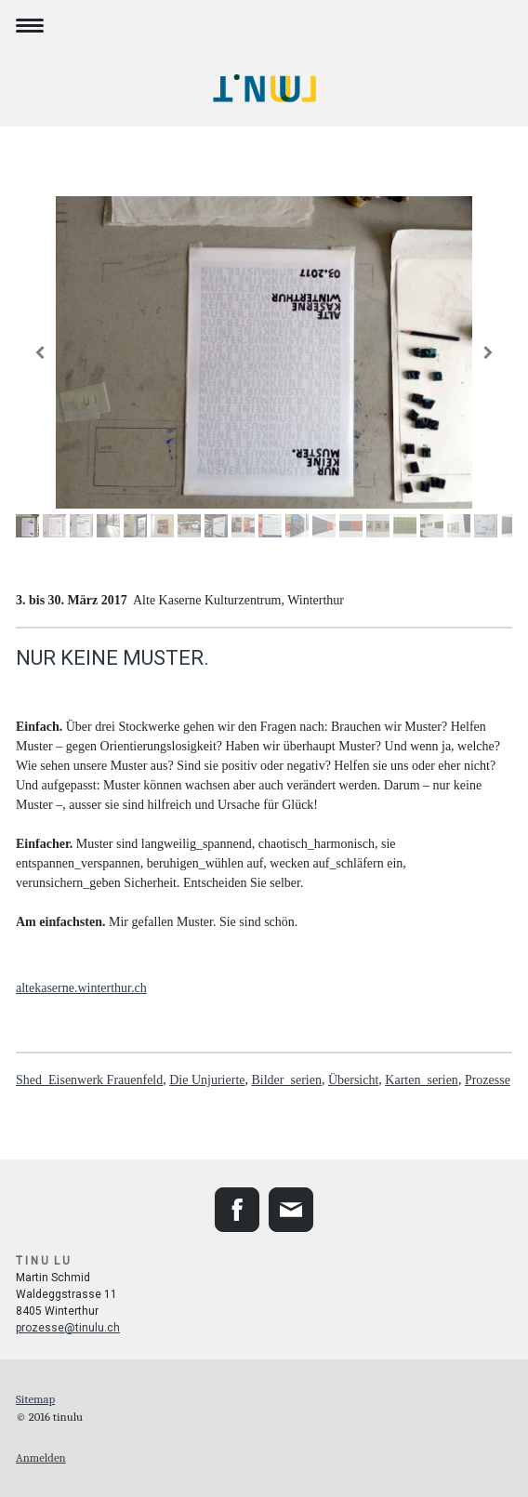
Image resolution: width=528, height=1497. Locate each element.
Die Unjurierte (206, 1080)
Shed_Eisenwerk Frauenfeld (89, 1080)
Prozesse (487, 1080)
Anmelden (41, 1457)
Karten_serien (421, 1080)
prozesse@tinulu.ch (68, 1327)
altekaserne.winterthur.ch (81, 988)
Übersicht (353, 1080)
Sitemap (35, 1399)
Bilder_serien (286, 1080)
